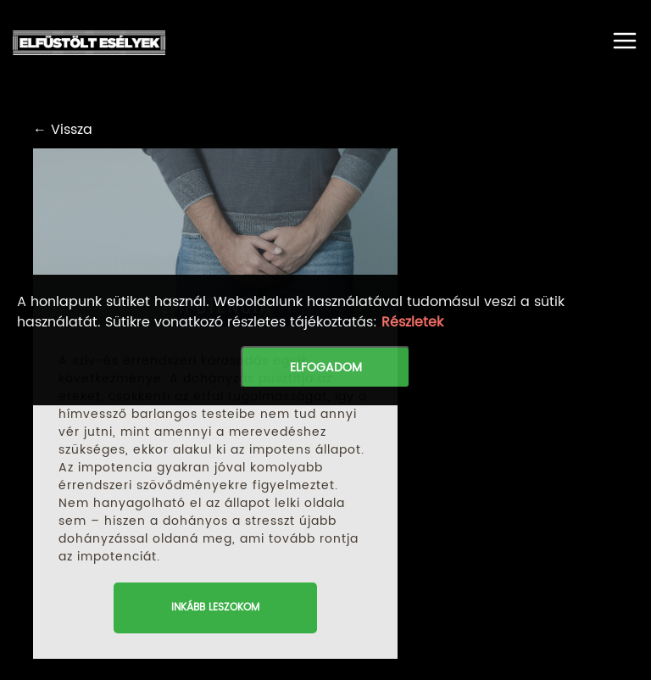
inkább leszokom (215, 607)
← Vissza (62, 130)
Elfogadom (326, 367)
